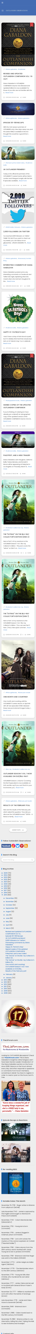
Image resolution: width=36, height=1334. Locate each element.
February (9, 974)
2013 (5, 982)
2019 (5, 886)
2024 (6, 875)
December (10, 898)
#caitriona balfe (11, 328)
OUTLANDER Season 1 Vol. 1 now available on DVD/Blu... (17, 968)
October (9, 905)
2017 (5, 890)
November (10, 901)
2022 (6, 879)
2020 (6, 884)
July (7, 915)
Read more (9, 93)
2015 (5, 895)
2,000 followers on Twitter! (16, 231)
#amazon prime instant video (15, 163)
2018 (5, 888)
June (8, 918)
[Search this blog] (18, 860)
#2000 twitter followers (13, 227)
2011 (5, 986)
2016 (5, 893)
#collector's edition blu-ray (14, 528)
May (7, 921)
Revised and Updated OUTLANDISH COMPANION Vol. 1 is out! (17, 76)
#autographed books (12, 400)
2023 (6, 877)
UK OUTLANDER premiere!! (14, 169)
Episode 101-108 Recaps (13, 122)
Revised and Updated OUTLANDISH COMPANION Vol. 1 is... (18, 932)
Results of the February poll (16, 805)
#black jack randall (24, 692)
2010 (5, 989)
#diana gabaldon (11, 69)
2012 (5, 984)
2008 (6, 993)
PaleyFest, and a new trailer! (16, 455)
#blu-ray (8, 769)
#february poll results (25, 801)
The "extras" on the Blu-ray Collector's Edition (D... (19, 957)
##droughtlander (11, 118)
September (10, 908)
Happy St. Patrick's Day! (14, 332)
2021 (5, 882)
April (8, 925)
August (8, 911)
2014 (5, 980)
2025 (6, 873)
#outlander (21, 69)
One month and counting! (15, 697)
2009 (6, 991)
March (8, 928)
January (9, 978)
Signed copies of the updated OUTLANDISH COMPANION (16, 950)
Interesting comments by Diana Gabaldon (17, 943)
